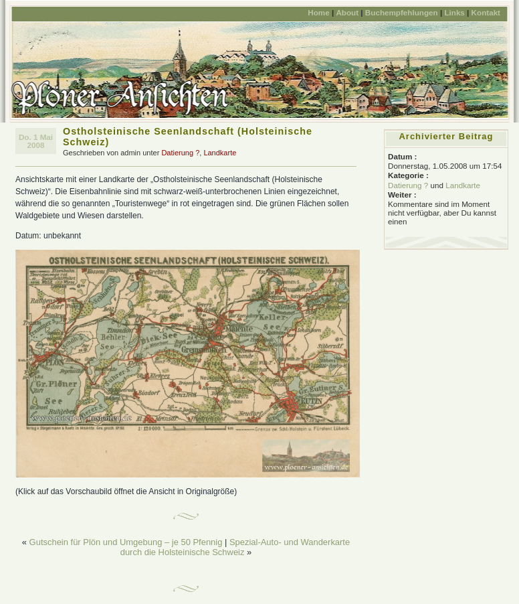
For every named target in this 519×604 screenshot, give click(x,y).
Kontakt (486, 12)
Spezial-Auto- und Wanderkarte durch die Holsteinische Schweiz (235, 547)
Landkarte (219, 153)
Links (454, 12)
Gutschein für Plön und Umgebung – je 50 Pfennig (126, 542)
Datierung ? (180, 153)
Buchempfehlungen (401, 12)
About (347, 12)
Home (318, 12)
